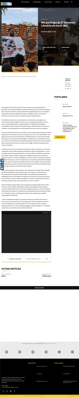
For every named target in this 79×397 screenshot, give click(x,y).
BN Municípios (47, 276)
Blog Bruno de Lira (68, 116)
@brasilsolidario (49, 343)
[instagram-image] (6, 352)
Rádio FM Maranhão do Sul (42, 381)
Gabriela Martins (15, 259)
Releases (66, 122)
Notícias (44, 19)
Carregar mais (60, 137)
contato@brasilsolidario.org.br (10, 387)
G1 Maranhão (65, 47)
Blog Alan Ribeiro (67, 106)
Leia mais (45, 51)
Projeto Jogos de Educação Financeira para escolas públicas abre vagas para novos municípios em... (70, 128)
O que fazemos (66, 373)
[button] (72, 2)
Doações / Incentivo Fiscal (69, 366)
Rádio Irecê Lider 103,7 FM (49, 48)
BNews (4, 276)
